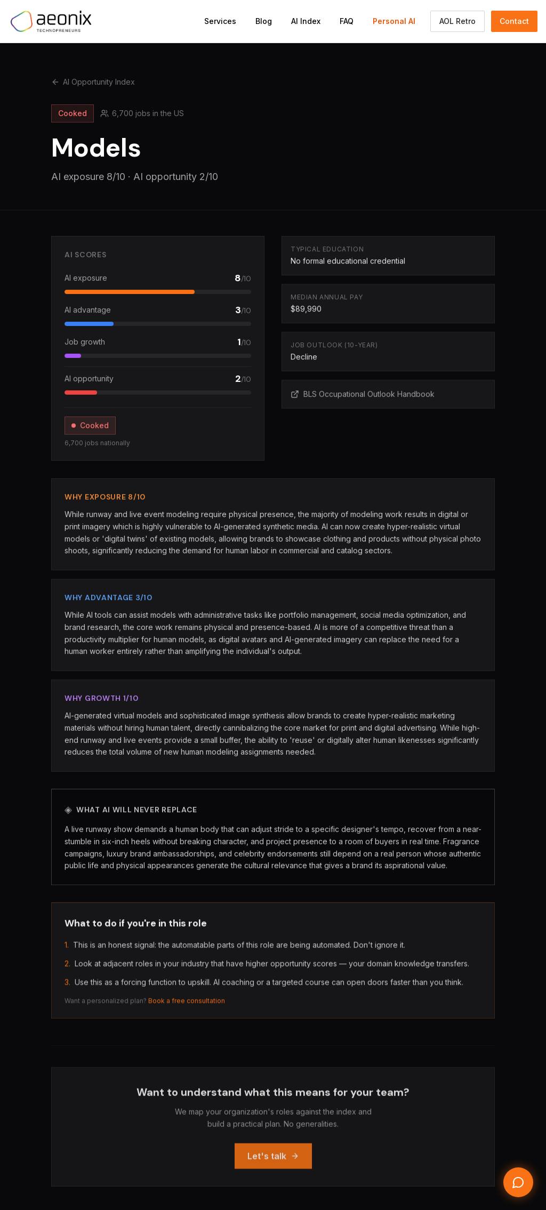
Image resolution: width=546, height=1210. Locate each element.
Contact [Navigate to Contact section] (514, 21)
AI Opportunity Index (93, 81)
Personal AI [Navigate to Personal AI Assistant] (394, 21)
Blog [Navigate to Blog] (263, 21)
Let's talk (273, 1163)
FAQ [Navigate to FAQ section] (347, 21)
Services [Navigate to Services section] (220, 21)
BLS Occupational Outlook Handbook (363, 394)
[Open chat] (518, 1182)
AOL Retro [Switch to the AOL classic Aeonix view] (457, 21)
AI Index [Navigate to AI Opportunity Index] (305, 21)
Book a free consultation (186, 1005)
